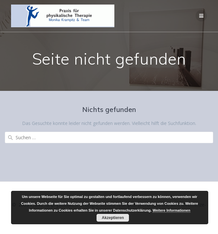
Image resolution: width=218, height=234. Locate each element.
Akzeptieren (113, 218)
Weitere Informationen (171, 210)
